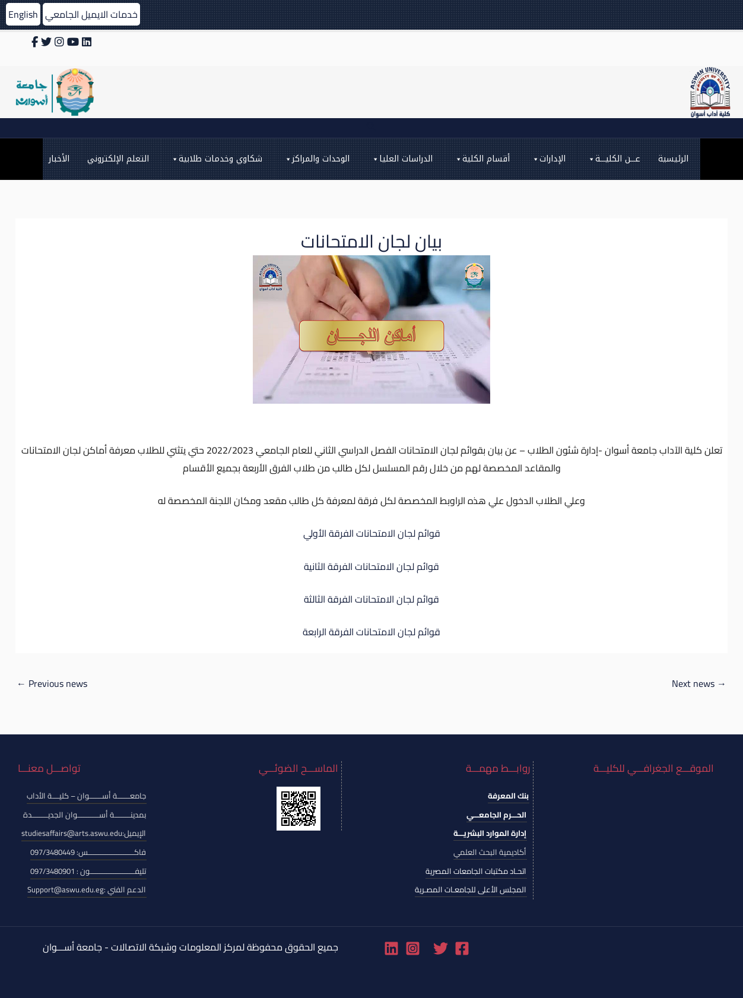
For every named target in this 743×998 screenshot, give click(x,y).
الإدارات (548, 159)
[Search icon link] (371, 128)
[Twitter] (440, 948)
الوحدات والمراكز (317, 159)
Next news (699, 683)
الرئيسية (673, 159)
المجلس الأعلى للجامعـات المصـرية (470, 889)
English (23, 14)
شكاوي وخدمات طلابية (216, 159)
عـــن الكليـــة (613, 159)
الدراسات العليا (402, 159)
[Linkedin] (391, 948)
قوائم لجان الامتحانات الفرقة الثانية (371, 566)
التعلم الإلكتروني (118, 159)
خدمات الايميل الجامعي (91, 14)
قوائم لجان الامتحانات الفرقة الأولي (371, 533)
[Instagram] (412, 948)
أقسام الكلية (482, 159)
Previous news (52, 683)
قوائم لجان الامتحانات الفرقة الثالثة (371, 599)
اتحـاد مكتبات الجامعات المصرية (476, 871)
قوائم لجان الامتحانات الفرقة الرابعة (371, 632)
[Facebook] (462, 948)
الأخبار (59, 159)
